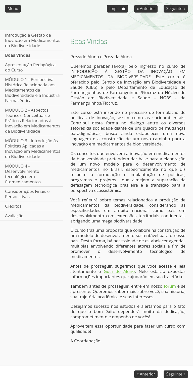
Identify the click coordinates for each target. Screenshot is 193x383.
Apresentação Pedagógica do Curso (30, 67)
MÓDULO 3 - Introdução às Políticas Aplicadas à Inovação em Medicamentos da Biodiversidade (32, 148)
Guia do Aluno (119, 271)
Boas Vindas (17, 55)
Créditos (13, 206)
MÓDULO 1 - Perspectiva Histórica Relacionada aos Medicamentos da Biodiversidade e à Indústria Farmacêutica (32, 89)
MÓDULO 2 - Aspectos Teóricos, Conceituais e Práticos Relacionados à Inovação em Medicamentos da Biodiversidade (32, 120)
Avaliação (14, 215)
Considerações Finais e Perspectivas (27, 193)
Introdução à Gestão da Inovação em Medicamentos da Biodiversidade (32, 40)
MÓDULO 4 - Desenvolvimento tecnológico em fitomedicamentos (23, 174)
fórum (170, 286)
